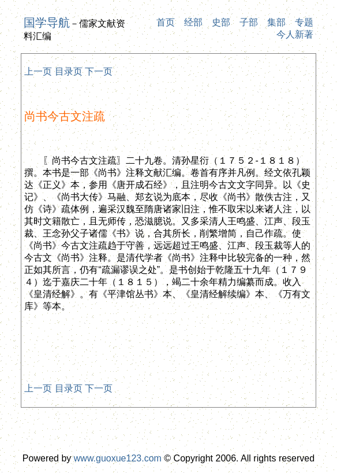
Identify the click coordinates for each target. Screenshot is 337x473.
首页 (165, 22)
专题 (304, 22)
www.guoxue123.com (118, 458)
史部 (221, 22)
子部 (248, 22)
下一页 (99, 71)
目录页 (69, 71)
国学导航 (47, 22)
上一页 (38, 71)
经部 (193, 22)
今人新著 (294, 34)
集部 (276, 22)
